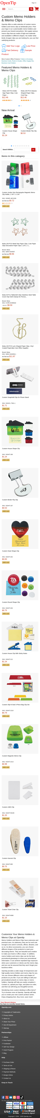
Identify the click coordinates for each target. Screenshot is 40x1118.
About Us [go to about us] (6, 1018)
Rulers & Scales (17, 61)
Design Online (8, 1075)
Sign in (34, 3)
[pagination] (20, 106)
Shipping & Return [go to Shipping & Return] (9, 1069)
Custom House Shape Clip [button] (11, 448)
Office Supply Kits (28, 61)
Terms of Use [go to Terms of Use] (7, 1065)
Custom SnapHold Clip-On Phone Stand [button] (15, 397)
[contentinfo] (8, 3)
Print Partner (7, 1040)
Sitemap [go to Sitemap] (6, 1028)
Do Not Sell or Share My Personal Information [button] (17, 1100)
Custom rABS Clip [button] (8, 807)
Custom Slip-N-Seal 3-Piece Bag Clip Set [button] (15, 704)
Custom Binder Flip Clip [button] (29, 131)
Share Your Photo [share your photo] (9, 1022)
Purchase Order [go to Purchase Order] (8, 1062)
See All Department (3, 9)
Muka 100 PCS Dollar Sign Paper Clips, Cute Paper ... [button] (10, 93)
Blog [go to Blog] (4, 1053)
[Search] (31, 9)
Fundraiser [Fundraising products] (7, 1043)
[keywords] (18, 9)
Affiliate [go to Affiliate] (5, 1037)
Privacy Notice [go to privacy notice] (8, 1015)
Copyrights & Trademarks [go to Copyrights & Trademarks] (11, 1012)
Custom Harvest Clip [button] (9, 858)
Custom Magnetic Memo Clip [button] (11, 756)
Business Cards (6, 61)
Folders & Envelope (27, 59)
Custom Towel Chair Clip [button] (10, 909)
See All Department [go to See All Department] (9, 1025)
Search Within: (8, 149)
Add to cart (6, 206)
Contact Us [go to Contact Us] (7, 1078)
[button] (10, 81)
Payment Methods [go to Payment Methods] (9, 1072)
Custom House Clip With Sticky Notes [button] (14, 653)
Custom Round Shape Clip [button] (11, 602)
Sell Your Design (8, 1047)
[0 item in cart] (36, 9)
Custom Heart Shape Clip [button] (10, 551)
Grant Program (8, 1050)
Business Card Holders (9, 63)
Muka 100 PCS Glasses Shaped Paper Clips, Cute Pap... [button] (29, 93)
